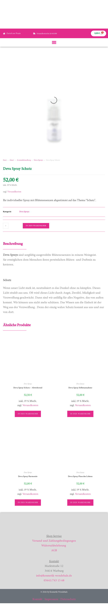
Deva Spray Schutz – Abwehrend (27, 387)
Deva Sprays (38, 160)
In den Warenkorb (36, 226)
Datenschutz (68, 599)
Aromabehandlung (24, 160)
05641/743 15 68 (54, 580)
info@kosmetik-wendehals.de (54, 575)
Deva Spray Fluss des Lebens (80, 476)
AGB (54, 550)
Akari (12, 160)
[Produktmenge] (5, 226)
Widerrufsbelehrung (53, 545)
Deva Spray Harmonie (27, 476)
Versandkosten (14, 192)
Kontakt (37, 599)
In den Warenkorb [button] (28, 414)
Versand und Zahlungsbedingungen (54, 540)
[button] (54, 42)
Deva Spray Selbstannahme (80, 387)
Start (5, 160)
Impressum (51, 599)
